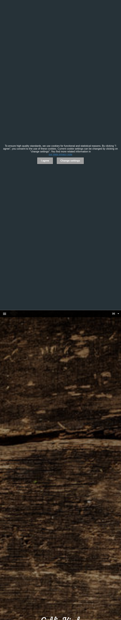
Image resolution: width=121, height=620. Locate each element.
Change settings (70, 160)
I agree (45, 160)
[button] (115, 313)
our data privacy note (60, 154)
